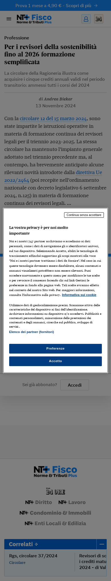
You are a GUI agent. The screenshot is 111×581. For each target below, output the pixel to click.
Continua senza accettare (84, 215)
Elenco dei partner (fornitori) (31, 332)
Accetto (55, 361)
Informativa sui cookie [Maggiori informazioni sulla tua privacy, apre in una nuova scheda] (79, 294)
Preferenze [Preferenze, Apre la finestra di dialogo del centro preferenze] (55, 348)
